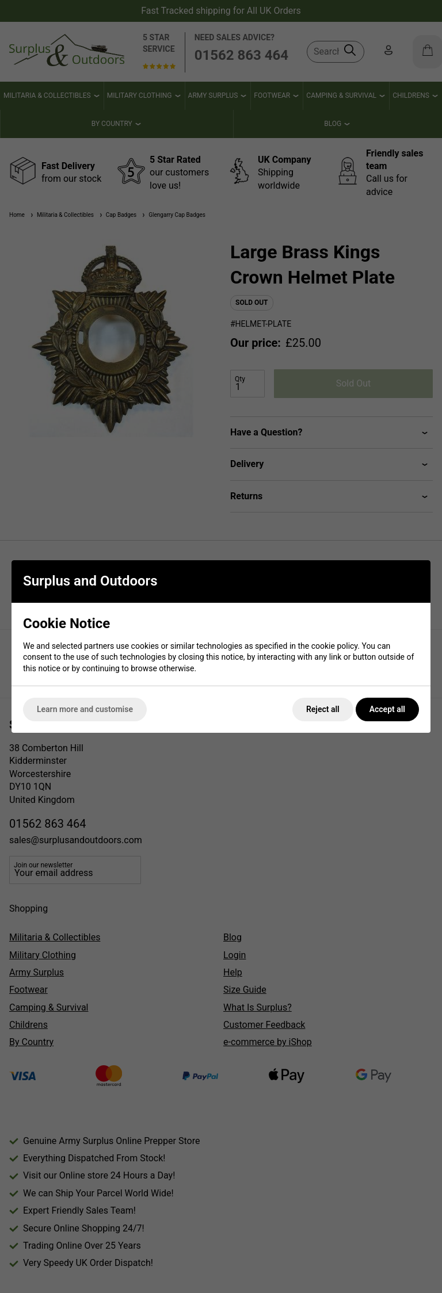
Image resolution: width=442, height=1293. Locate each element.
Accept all (387, 709)
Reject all (323, 709)
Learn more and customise (85, 709)
